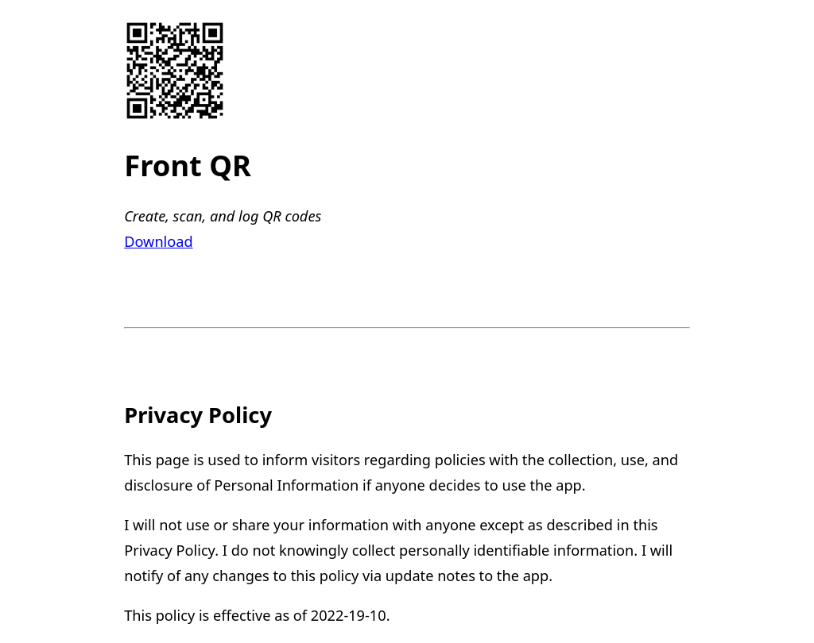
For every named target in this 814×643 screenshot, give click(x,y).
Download (158, 241)
